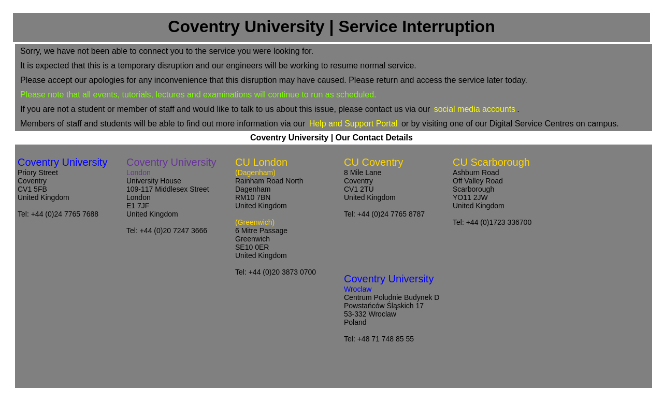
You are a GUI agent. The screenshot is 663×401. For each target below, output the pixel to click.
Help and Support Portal (353, 123)
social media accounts (474, 109)
